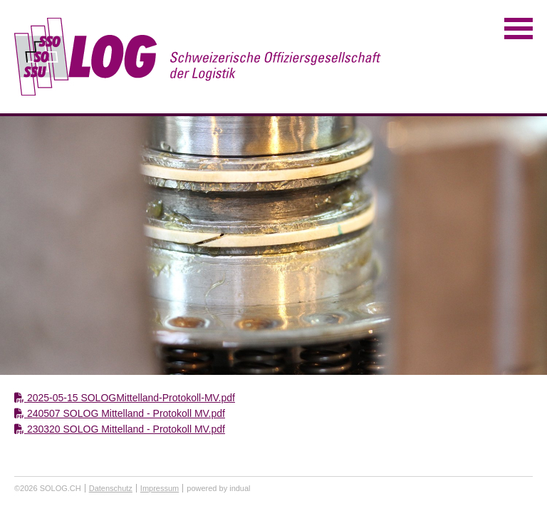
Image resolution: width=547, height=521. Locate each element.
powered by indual (218, 488)
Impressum (159, 488)
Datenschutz (110, 488)
